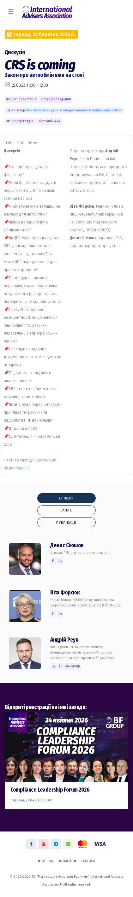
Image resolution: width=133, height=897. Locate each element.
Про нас (46, 861)
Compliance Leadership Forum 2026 (49, 790)
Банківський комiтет (105, 110)
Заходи (88, 861)
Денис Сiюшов (66, 545)
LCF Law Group (69, 666)
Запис (66, 510)
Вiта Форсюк (65, 592)
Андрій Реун (64, 640)
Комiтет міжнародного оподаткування (57, 110)
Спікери (66, 498)
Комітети (67, 861)
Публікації (66, 522)
